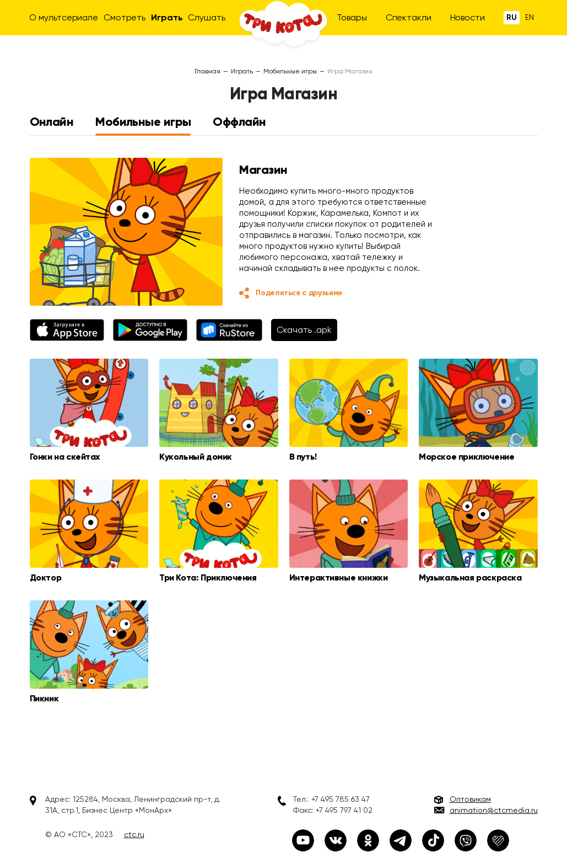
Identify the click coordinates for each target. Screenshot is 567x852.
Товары (352, 17)
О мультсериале (63, 17)
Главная (207, 71)
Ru (511, 17)
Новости (467, 17)
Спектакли (408, 17)
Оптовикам (470, 799)
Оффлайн (239, 122)
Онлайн (52, 122)
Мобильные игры (290, 71)
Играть (166, 17)
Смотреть (124, 17)
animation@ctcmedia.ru (494, 810)
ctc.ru (134, 834)
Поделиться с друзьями (299, 292)
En (529, 17)
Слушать (206, 17)
